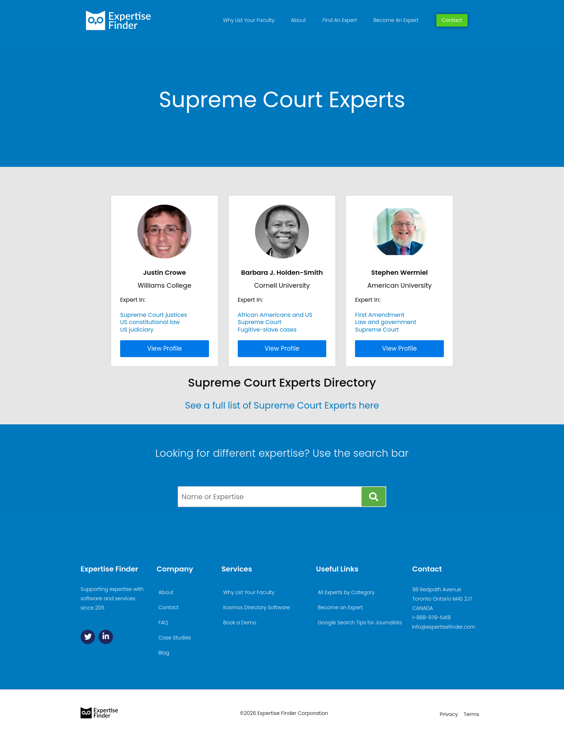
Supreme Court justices (153, 315)
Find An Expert (339, 20)
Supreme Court (260, 322)
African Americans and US (275, 315)
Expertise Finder (109, 569)
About (298, 20)
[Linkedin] (106, 637)
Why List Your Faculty (248, 20)
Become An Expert (395, 20)
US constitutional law (150, 322)
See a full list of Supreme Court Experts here (282, 405)
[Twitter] (88, 637)
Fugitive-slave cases (267, 329)
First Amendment (379, 315)
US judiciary (137, 329)
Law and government (385, 322)
